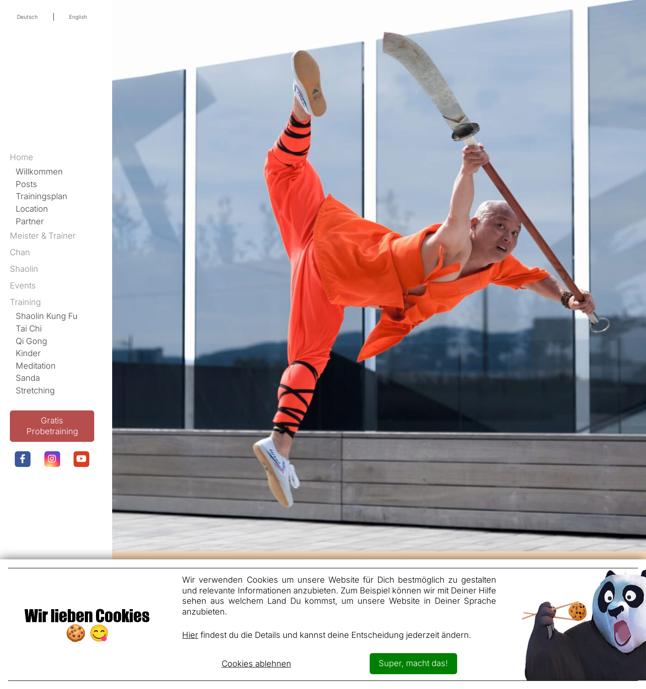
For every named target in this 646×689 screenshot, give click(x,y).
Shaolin (24, 269)
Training (25, 302)
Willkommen (39, 171)
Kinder (28, 353)
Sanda (28, 378)
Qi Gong (31, 341)
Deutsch (27, 17)
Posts (26, 184)
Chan (20, 252)
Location (32, 209)
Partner (30, 221)
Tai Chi (29, 328)
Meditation (36, 366)
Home (21, 157)
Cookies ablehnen (256, 663)
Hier (190, 635)
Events (23, 285)
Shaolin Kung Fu (47, 316)
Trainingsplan (41, 196)
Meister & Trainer (43, 235)
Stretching (35, 390)
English (78, 17)
